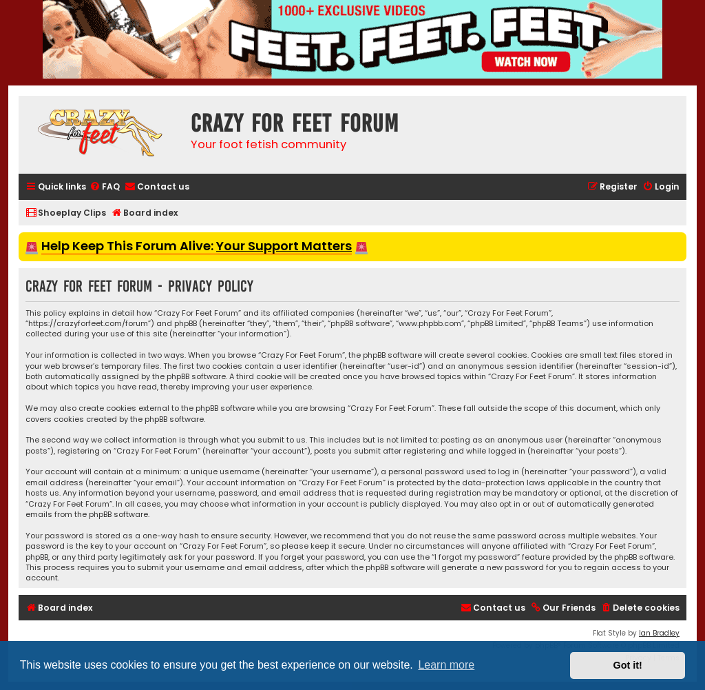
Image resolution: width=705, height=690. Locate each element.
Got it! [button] (627, 665)
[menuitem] (105, 187)
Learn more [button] (446, 665)
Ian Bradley (659, 633)
